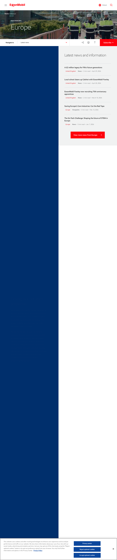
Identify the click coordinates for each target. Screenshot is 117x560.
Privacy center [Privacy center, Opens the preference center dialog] (87, 543)
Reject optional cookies (87, 549)
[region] (58, 549)
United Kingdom (71, 71)
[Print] (88, 42)
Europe (68, 110)
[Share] (83, 42)
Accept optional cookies (87, 555)
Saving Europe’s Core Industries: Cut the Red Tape (84, 106)
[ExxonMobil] (18, 5)
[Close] (113, 548)
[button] (6, 5)
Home (7, 14)
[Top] (95, 42)
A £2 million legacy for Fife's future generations (83, 67)
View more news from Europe (85, 135)
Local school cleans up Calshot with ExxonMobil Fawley (86, 79)
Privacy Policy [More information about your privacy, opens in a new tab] (37, 550)
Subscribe (107, 43)
